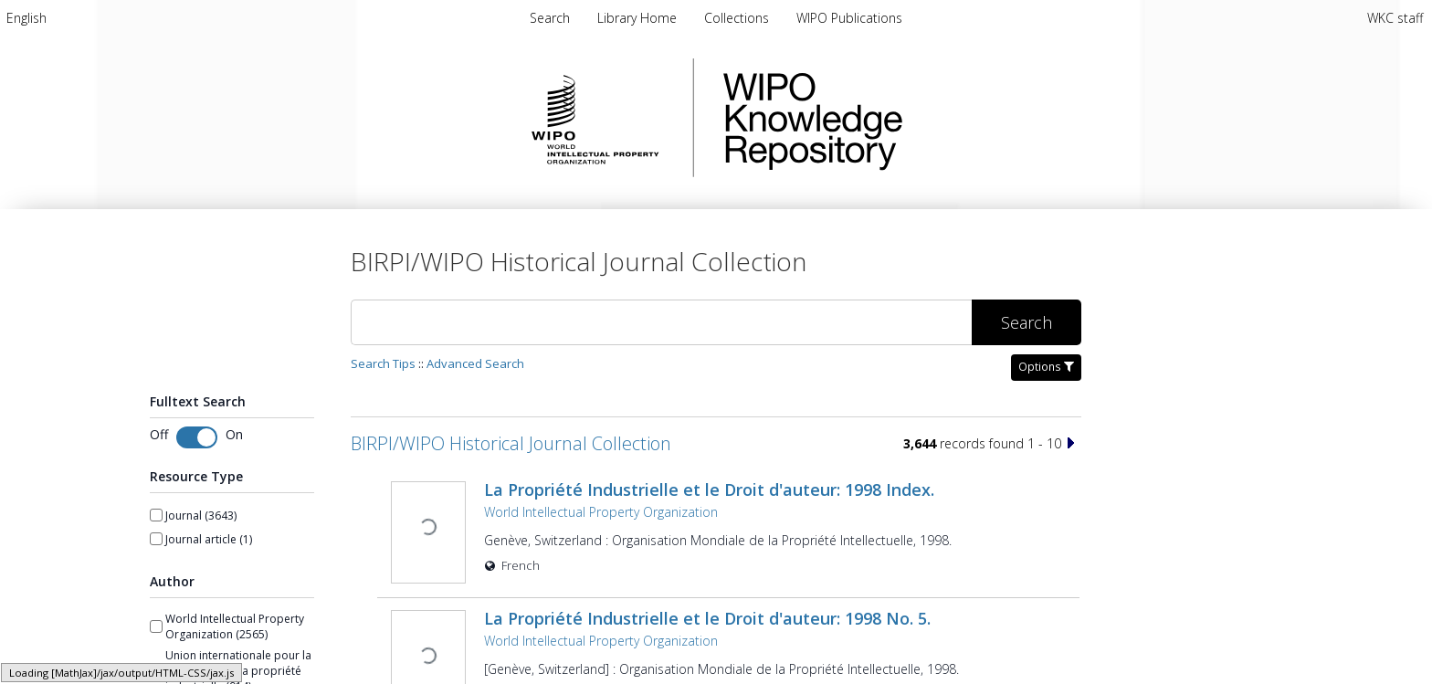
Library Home (638, 17)
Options (1046, 366)
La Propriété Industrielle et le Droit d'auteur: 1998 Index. (707, 489)
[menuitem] (26, 18)
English (26, 17)
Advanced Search (475, 363)
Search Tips (383, 363)
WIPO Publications (849, 17)
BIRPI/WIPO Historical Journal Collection (511, 443)
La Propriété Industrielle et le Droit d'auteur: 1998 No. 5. (705, 616)
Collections (738, 17)
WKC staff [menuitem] (1395, 17)
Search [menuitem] (550, 17)
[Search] (661, 322)
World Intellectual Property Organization (599, 512)
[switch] (196, 437)
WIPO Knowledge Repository (887, 117)
